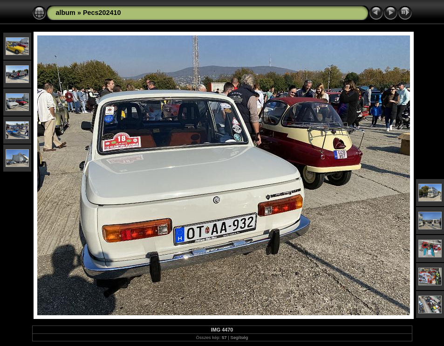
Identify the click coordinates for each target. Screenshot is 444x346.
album (65, 12)
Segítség (239, 337)
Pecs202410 (102, 12)
